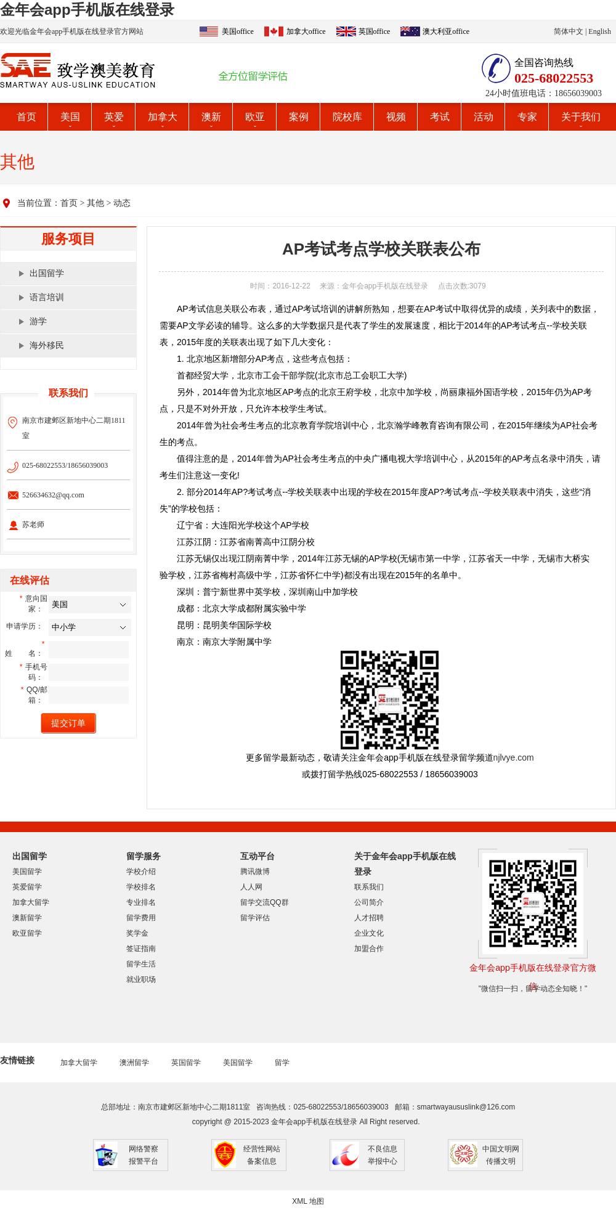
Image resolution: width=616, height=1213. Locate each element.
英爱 (114, 117)
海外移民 (47, 345)
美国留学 (27, 871)
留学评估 (255, 917)
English (599, 31)
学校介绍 (141, 871)
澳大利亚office (446, 31)
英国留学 (186, 1062)
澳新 (211, 117)
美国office (238, 31)
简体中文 (568, 31)
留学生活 (141, 964)
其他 (95, 203)
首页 (26, 117)
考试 (440, 117)
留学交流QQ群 (264, 902)
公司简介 (369, 902)
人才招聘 (369, 917)
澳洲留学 (134, 1062)
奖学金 (137, 933)
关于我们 (581, 117)
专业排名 (141, 902)
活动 (483, 117)
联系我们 (369, 887)
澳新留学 (27, 917)
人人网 (251, 887)
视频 (396, 117)
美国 (70, 117)
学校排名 (141, 887)
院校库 (347, 117)
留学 (282, 1062)
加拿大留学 (30, 902)
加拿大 (162, 117)
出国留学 (47, 273)
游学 (38, 321)
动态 (122, 203)
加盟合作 (369, 948)
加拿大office (306, 31)
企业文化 (369, 933)
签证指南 (141, 948)
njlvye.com (513, 757)
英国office (375, 31)
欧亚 (255, 117)
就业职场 (141, 979)
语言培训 (47, 297)
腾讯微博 (255, 871)
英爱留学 (27, 887)
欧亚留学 (27, 933)
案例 (299, 117)
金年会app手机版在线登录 (87, 9)
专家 (527, 117)
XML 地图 (308, 1201)
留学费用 (141, 917)
